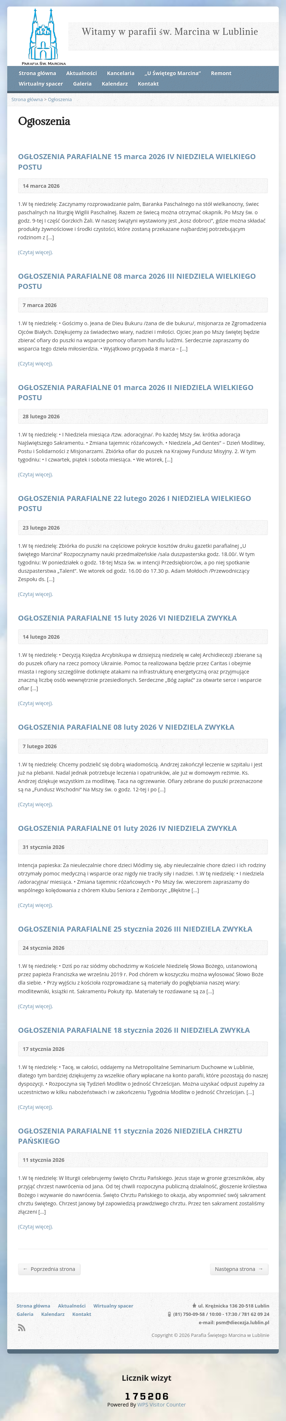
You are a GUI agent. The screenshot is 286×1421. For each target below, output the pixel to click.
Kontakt (148, 83)
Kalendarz (115, 83)
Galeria (82, 83)
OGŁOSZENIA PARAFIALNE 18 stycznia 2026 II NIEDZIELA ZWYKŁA (134, 1030)
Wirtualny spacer (41, 83)
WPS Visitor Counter (161, 1404)
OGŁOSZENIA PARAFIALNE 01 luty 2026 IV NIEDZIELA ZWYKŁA (127, 828)
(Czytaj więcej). (35, 252)
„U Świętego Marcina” (173, 73)
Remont (221, 73)
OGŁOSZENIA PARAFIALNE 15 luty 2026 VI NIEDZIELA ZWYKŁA (127, 618)
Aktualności (81, 73)
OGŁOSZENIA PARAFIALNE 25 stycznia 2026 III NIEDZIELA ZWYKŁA (135, 929)
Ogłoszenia (60, 99)
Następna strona (239, 1268)
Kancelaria (121, 73)
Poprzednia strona (49, 1268)
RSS (21, 1327)
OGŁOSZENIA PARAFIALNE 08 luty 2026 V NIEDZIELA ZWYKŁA (126, 727)
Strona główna (37, 73)
